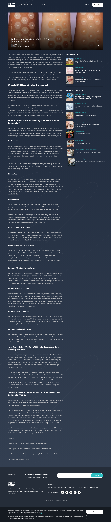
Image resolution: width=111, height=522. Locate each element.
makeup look (20, 321)
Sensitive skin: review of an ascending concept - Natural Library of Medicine (34, 454)
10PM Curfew (12, 72)
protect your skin (25, 377)
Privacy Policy (82, 487)
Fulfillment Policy (94, 487)
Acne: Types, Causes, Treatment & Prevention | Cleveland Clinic (29, 449)
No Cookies (95, 517)
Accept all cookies (95, 512)
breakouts (54, 156)
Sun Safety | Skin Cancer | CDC (18, 459)
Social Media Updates (17, 36)
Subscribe (97, 475)
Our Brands (45, 5)
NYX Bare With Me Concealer (36, 93)
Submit (87, 5)
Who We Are (25, 5)
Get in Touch (98, 5)
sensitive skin (21, 240)
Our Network (35, 5)
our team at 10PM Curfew (53, 428)
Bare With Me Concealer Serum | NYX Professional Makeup (27, 443)
